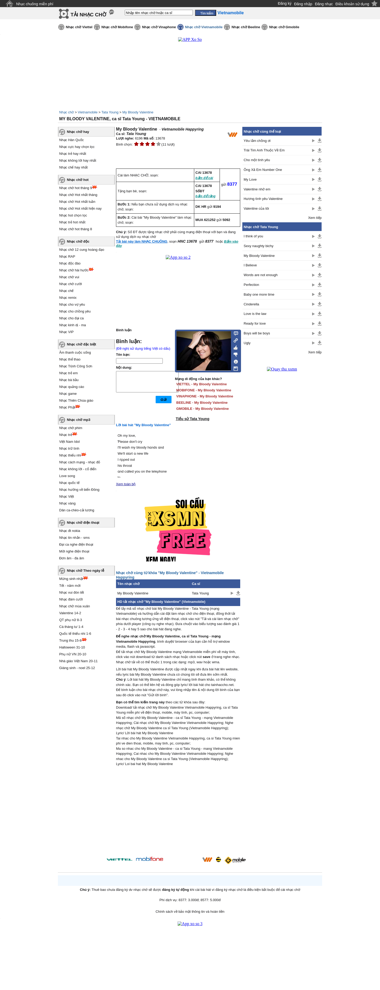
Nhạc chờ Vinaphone (159, 27)
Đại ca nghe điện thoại (76, 544)
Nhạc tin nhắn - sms (74, 538)
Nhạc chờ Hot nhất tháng (78, 195)
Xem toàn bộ (126, 484)
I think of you (253, 236)
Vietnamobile (88, 112)
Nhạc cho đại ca (71, 318)
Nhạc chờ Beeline (245, 27)
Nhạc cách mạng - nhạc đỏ (79, 462)
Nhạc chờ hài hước (74, 270)
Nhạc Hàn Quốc (71, 140)
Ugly (247, 343)
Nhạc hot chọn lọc (73, 215)
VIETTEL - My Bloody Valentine (201, 384)
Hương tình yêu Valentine (263, 199)
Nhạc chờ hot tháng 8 (75, 229)
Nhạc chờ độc (78, 241)
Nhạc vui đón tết (71, 592)
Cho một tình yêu (257, 160)
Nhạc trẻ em (68, 373)
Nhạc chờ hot (78, 180)
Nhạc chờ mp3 (78, 420)
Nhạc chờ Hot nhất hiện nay (80, 208)
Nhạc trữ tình (69, 448)
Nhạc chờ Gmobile (284, 27)
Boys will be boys (257, 333)
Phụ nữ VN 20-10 (72, 654)
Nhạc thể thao (70, 359)
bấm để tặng (206, 196)
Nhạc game (68, 394)
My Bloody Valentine (138, 112)
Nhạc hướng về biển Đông (79, 490)
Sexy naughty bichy (259, 246)
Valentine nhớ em (257, 189)
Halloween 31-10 (72, 647)
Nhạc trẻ (65, 435)
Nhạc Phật (67, 407)
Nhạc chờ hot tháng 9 (75, 188)
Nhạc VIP (66, 332)
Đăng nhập (303, 4)
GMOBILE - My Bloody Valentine (202, 409)
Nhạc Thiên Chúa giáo (76, 400)
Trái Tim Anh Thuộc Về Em (264, 150)
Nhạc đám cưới (71, 599)
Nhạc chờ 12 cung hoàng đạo (81, 250)
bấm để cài (204, 178)
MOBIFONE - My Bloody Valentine (203, 390)
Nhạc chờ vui (69, 277)
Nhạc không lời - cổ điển (77, 469)
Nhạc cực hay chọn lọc (77, 147)
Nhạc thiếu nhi (70, 455)
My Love (250, 179)
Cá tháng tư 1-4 (71, 627)
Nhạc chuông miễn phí (34, 4)
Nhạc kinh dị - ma (72, 325)
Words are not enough (260, 275)
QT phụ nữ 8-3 (70, 620)
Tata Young (109, 112)
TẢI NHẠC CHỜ (88, 14)
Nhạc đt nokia (69, 531)
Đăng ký (284, 3)
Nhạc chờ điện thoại (83, 523)
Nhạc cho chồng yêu (75, 311)
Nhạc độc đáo (70, 263)
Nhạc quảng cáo (71, 387)
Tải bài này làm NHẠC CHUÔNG (141, 241)
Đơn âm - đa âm (71, 558)
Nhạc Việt (66, 496)
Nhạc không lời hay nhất (77, 160)
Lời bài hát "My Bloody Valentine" (143, 425)
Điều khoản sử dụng (352, 4)
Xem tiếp (315, 218)
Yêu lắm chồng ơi (257, 141)
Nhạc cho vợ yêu (72, 304)
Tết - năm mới (70, 586)
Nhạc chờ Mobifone (117, 27)
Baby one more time (259, 294)
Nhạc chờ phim (70, 428)
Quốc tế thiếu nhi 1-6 (75, 634)
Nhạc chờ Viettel (79, 27)
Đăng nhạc (324, 4)
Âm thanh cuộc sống (75, 352)
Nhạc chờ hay (78, 132)
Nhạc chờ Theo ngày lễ (85, 571)
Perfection (251, 285)
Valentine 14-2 (70, 613)
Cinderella (251, 304)
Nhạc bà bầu (68, 380)
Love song (67, 476)
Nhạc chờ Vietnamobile (204, 27)
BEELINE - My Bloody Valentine (202, 403)
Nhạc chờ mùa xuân (74, 606)
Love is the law (255, 314)
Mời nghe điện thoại (74, 551)
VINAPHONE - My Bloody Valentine (204, 396)
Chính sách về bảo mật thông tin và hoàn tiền (190, 912)
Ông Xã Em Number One (263, 170)
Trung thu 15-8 (70, 640)
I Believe (250, 265)
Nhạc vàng (67, 503)
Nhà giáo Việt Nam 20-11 (78, 661)
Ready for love (255, 323)
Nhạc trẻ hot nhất (72, 222)
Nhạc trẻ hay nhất (72, 154)
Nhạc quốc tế (69, 483)
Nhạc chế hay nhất (73, 167)
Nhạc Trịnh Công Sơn (75, 366)
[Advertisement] (178, 812)
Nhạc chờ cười (70, 284)
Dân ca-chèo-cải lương (76, 510)
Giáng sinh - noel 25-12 (77, 668)
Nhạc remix (68, 298)
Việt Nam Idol (69, 442)
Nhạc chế (66, 291)
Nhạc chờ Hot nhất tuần (77, 202)
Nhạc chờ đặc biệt (81, 344)
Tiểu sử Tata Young (192, 419)
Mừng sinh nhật (71, 579)
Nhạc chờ (66, 112)
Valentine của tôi (256, 208)
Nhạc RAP (67, 256)
